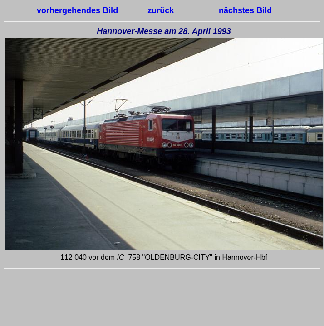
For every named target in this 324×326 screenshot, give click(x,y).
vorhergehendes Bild (77, 10)
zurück (160, 10)
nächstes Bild (245, 10)
